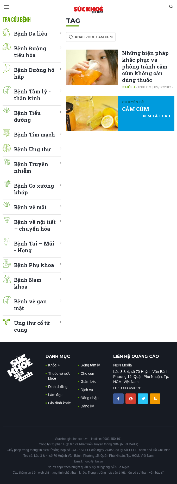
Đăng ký (87, 406)
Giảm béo (89, 381)
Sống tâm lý (90, 365)
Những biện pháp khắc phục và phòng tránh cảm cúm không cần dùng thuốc (145, 66)
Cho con (87, 373)
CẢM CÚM (135, 109)
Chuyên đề (133, 102)
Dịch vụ (87, 390)
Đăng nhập (90, 398)
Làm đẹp (55, 395)
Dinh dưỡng (57, 387)
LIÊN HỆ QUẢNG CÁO (136, 356)
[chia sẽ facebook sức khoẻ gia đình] (119, 398)
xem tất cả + (156, 116)
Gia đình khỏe (59, 403)
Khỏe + (128, 87)
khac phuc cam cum (94, 37)
